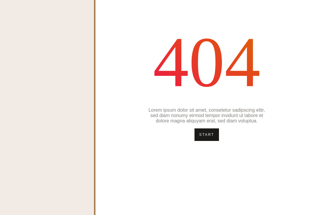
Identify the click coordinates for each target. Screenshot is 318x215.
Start (206, 135)
